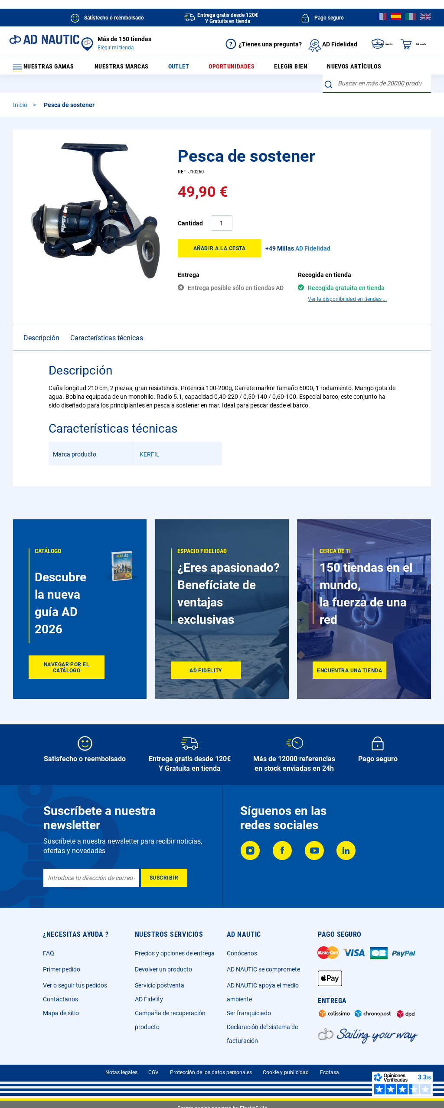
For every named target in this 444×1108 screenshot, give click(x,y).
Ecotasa (329, 1072)
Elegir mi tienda (116, 48)
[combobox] (377, 88)
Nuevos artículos (347, 68)
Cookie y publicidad (286, 1072)
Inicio (21, 109)
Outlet (185, 68)
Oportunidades (233, 68)
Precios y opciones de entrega (175, 953)
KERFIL (150, 443)
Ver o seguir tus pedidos (75, 985)
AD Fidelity (149, 999)
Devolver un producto (163, 969)
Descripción (41, 327)
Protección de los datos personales (211, 1072)
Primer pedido (61, 969)
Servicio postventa (159, 985)
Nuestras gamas (48, 68)
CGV (153, 1072)
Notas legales (121, 1072)
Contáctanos (60, 999)
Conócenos (242, 953)
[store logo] (44, 39)
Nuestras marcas (132, 68)
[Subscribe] (164, 878)
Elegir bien (288, 68)
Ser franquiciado (249, 1013)
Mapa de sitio (61, 1013)
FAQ (48, 953)
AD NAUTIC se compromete (263, 969)
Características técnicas (106, 327)
